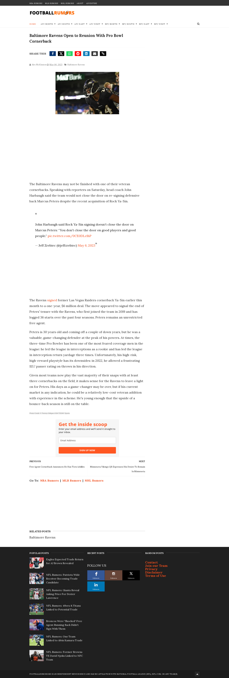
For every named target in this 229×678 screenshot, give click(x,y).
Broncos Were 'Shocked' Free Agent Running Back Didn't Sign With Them (64, 624)
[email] (87, 440)
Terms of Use (155, 576)
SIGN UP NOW (87, 450)
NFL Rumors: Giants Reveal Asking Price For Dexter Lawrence (62, 594)
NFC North (111, 24)
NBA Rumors (35, 3)
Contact (151, 562)
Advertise (91, 3)
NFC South (128, 24)
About (80, 3)
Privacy (151, 569)
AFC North (47, 24)
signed (52, 300)
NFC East (144, 24)
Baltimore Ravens (76, 64)
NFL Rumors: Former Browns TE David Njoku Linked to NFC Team (64, 655)
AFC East (79, 24)
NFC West (159, 24)
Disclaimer (154, 572)
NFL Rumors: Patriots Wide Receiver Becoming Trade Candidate (63, 578)
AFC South (64, 24)
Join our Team (156, 566)
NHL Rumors (67, 3)
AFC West (94, 24)
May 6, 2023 (86, 245)
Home (32, 24)
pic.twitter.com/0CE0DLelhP (69, 236)
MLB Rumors (51, 3)
